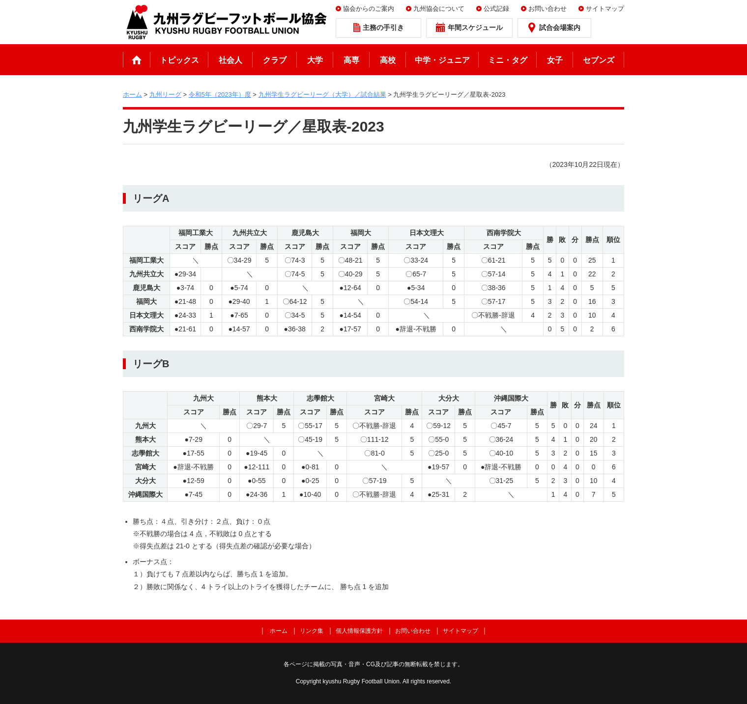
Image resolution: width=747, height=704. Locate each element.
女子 (555, 60)
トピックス (179, 60)
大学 (315, 60)
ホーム (136, 59)
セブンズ (598, 60)
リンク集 (311, 630)
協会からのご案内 (368, 8)
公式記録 (496, 8)
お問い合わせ (547, 8)
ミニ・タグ (507, 60)
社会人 (230, 60)
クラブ (275, 60)
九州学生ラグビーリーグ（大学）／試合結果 (322, 94)
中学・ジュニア (442, 60)
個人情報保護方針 (359, 630)
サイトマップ (605, 8)
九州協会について (438, 8)
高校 (388, 60)
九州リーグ (165, 94)
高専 (351, 60)
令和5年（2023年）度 (220, 94)
